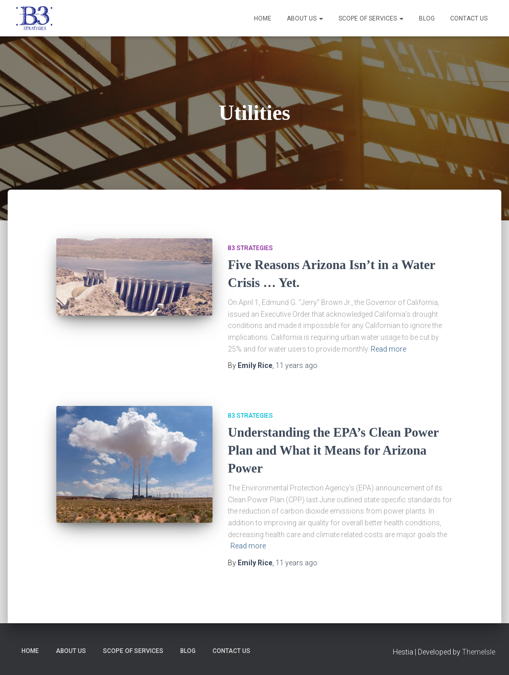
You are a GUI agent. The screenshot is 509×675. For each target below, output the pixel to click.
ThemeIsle (478, 652)
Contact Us (468, 18)
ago (296, 365)
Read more (388, 349)
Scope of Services (371, 18)
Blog (427, 18)
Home (262, 18)
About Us (305, 18)
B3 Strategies (250, 248)
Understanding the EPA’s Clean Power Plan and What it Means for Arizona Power (333, 450)
